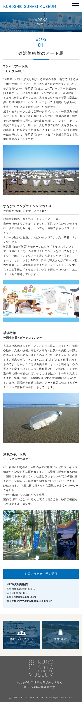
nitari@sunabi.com (25, 597)
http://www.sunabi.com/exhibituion (32, 600)
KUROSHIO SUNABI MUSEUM (29, 6)
